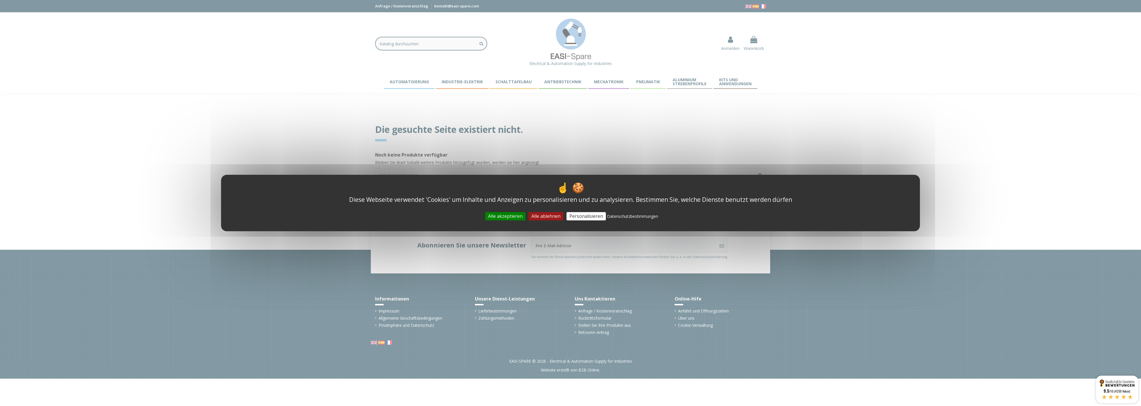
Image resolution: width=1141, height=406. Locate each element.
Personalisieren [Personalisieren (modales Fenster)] (586, 216)
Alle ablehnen (546, 216)
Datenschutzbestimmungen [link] (632, 216)
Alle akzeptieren (505, 216)
